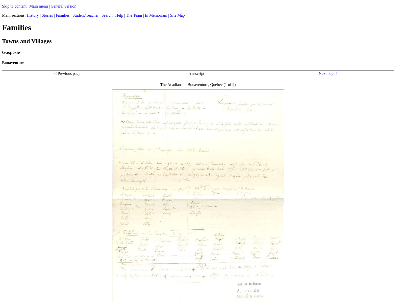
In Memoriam (156, 15)
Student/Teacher (85, 15)
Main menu (38, 6)
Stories (47, 15)
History (33, 15)
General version (64, 6)
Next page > (328, 73)
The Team (134, 15)
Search (107, 15)
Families (63, 15)
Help (119, 15)
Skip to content (14, 6)
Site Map (177, 15)
